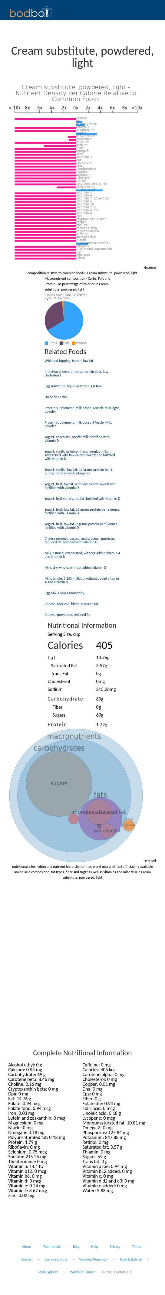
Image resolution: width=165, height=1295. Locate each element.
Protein (57, 724)
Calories (65, 645)
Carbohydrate (66, 698)
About (26, 1247)
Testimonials (52, 1247)
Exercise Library (56, 1259)
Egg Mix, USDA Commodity (64, 593)
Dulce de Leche (56, 397)
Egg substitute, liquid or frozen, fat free (73, 386)
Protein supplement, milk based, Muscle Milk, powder (78, 424)
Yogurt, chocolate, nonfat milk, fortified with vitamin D (77, 439)
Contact (27, 1259)
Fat (52, 657)
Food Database (131, 1259)
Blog (76, 1247)
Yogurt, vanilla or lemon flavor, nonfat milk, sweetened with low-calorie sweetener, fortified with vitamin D (80, 455)
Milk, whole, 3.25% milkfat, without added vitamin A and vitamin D (82, 580)
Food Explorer (48, 1272)
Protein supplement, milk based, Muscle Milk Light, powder (82, 410)
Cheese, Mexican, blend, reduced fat (71, 604)
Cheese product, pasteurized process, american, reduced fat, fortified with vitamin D (80, 540)
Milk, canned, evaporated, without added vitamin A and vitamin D (82, 555)
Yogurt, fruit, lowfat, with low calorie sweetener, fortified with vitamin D (80, 486)
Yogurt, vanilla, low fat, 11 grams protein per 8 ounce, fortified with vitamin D (79, 471)
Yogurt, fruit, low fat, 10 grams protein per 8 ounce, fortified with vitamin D (82, 511)
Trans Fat (60, 673)
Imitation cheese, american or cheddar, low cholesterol (76, 373)
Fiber (58, 707)
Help (94, 1247)
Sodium (55, 689)
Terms (136, 1247)
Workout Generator (93, 1259)
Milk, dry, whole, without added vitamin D (76, 567)
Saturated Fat (64, 666)
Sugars (59, 715)
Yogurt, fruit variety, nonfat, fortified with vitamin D (82, 498)
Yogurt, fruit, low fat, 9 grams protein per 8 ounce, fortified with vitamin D (81, 526)
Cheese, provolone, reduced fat (68, 615)
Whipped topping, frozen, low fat (69, 361)
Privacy (115, 1247)
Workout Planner (82, 1272)
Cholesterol (59, 681)
